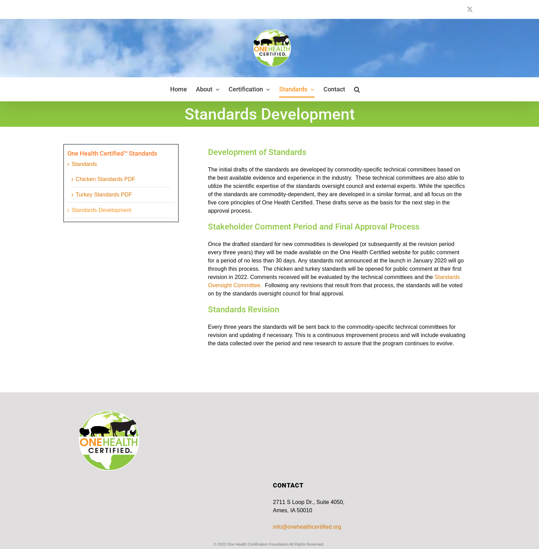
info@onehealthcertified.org (307, 527)
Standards (84, 164)
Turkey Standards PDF (104, 195)
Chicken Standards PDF (105, 179)
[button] (357, 89)
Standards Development (101, 210)
